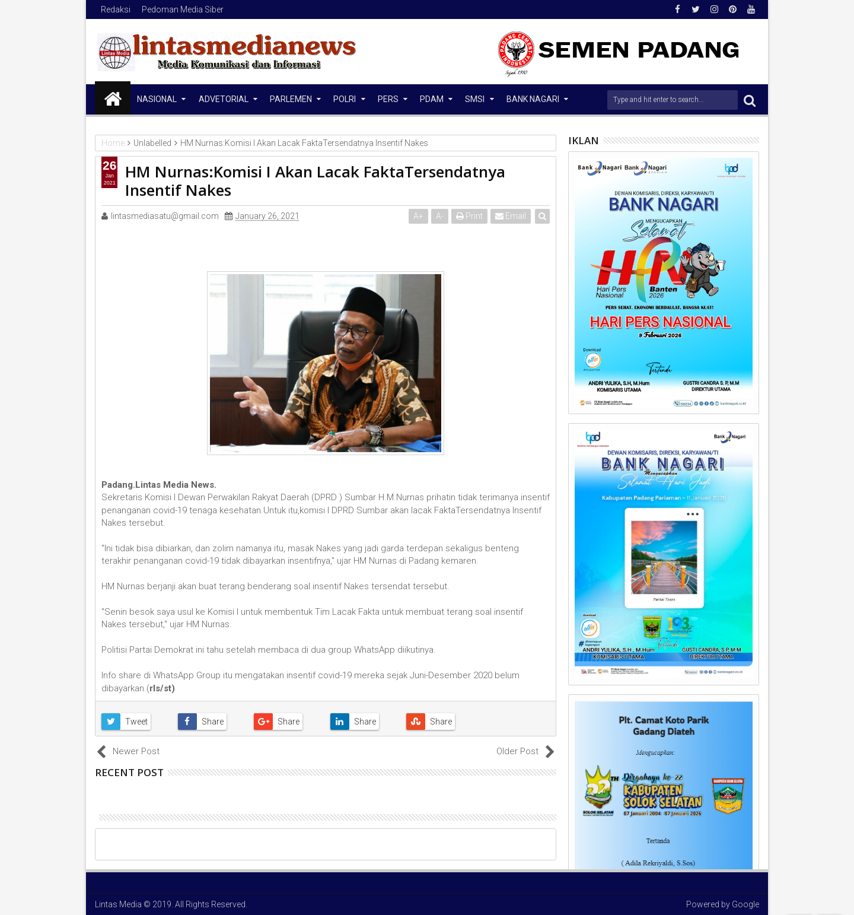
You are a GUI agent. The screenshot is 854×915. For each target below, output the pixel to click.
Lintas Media (118, 904)
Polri (344, 99)
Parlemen (291, 99)
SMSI (475, 99)
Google (745, 904)
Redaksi (115, 9)
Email (510, 216)
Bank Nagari (532, 99)
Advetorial (223, 99)
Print (469, 216)
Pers (388, 99)
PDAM (432, 99)
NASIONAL (157, 99)
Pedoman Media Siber (183, 9)
